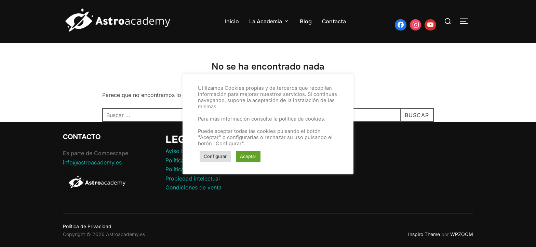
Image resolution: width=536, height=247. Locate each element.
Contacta (334, 21)
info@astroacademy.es (92, 162)
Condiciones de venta (193, 187)
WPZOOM (461, 234)
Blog (306, 21)
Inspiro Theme (424, 234)
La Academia (269, 21)
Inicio (232, 21)
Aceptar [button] (248, 156)
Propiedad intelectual (192, 178)
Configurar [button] (215, 156)
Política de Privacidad (87, 226)
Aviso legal (179, 151)
